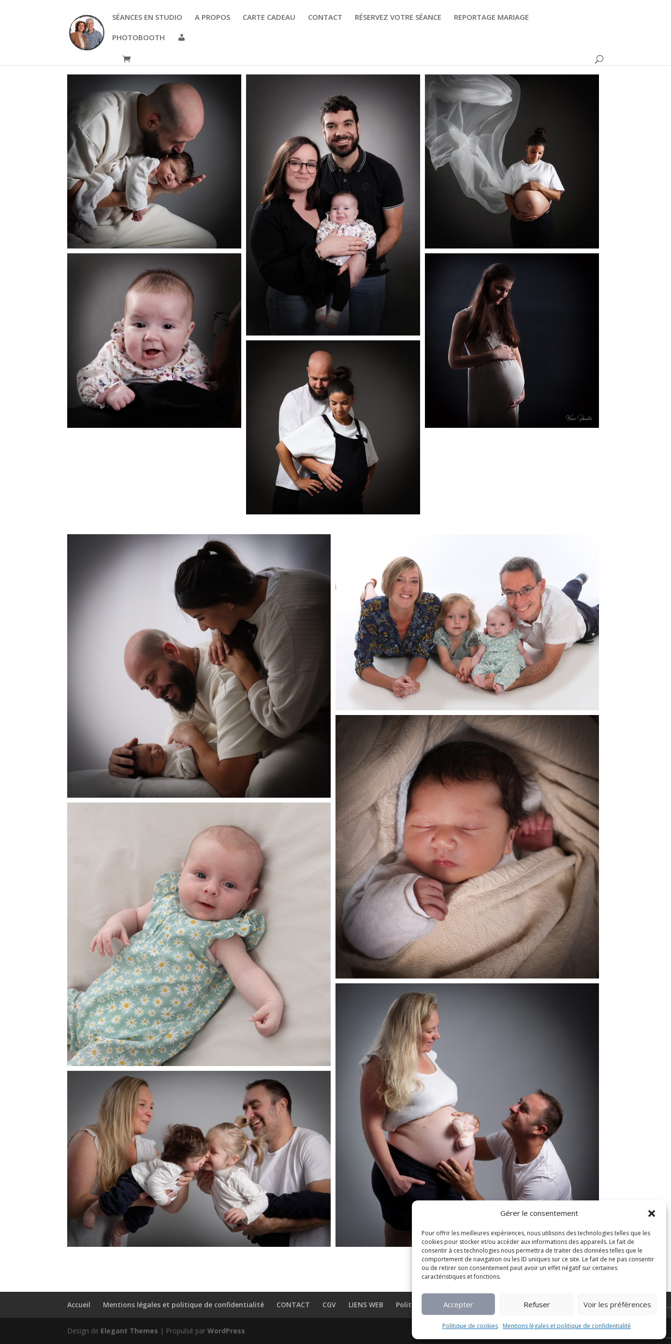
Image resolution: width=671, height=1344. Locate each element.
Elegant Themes (129, 1330)
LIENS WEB (366, 1304)
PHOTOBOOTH (138, 38)
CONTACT (325, 18)
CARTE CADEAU (269, 18)
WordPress (226, 1330)
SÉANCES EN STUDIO (147, 18)
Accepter (458, 1304)
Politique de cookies (470, 1326)
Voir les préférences (617, 1304)
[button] (651, 1213)
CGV (329, 1304)
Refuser (537, 1304)
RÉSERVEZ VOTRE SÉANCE (398, 18)
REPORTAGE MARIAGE (491, 18)
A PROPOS (212, 18)
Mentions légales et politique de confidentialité (567, 1326)
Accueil (78, 1304)
